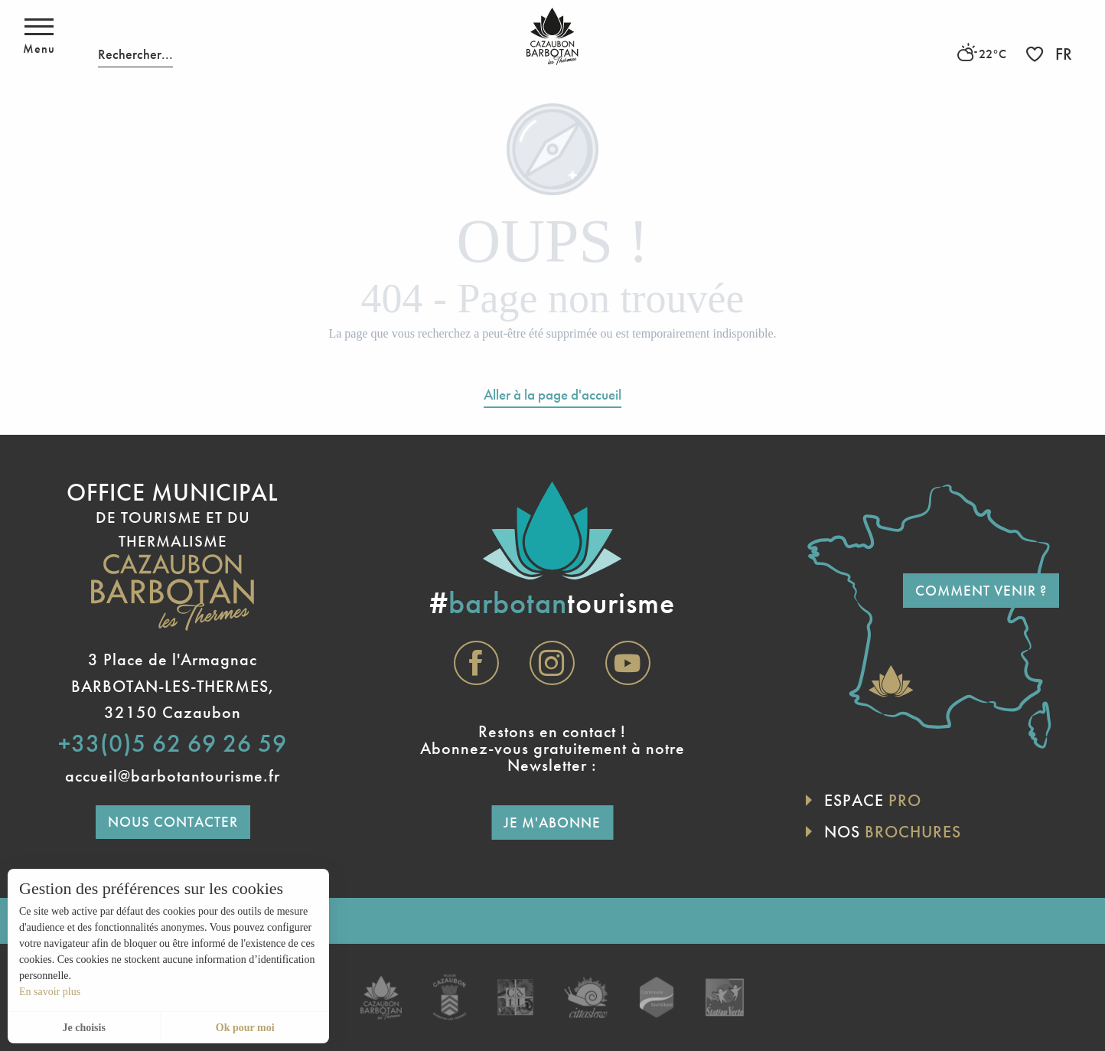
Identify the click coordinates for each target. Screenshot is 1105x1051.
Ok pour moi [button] (245, 1027)
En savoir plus (49, 991)
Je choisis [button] (83, 1027)
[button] (135, 36)
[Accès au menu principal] (39, 36)
